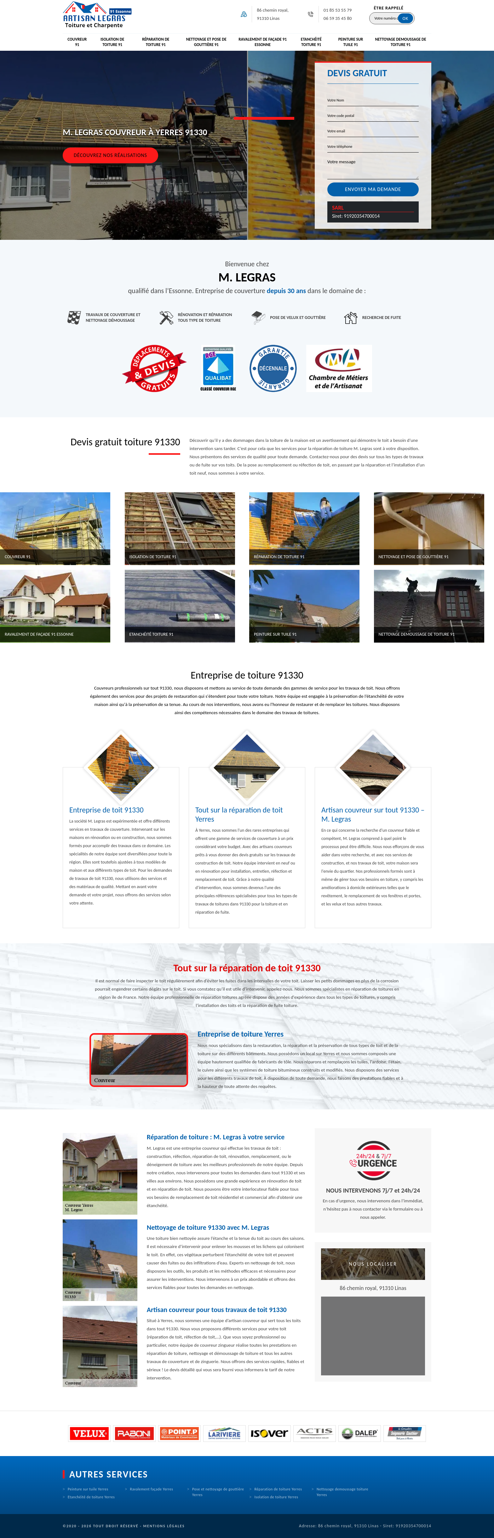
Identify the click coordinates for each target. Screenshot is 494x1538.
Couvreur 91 (77, 42)
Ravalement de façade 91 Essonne (262, 42)
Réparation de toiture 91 (155, 42)
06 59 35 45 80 (338, 18)
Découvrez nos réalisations (110, 155)
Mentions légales (164, 1526)
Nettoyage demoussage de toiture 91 (400, 42)
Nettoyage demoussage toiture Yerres (342, 1492)
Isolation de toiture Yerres (276, 1497)
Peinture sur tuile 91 (350, 42)
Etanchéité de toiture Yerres (91, 1497)
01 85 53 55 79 (338, 10)
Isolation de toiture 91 (112, 42)
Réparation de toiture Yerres (278, 1489)
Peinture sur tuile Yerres (88, 1489)
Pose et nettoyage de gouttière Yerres (218, 1492)
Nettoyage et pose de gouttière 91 (206, 42)
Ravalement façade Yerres (151, 1489)
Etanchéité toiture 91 (311, 42)
